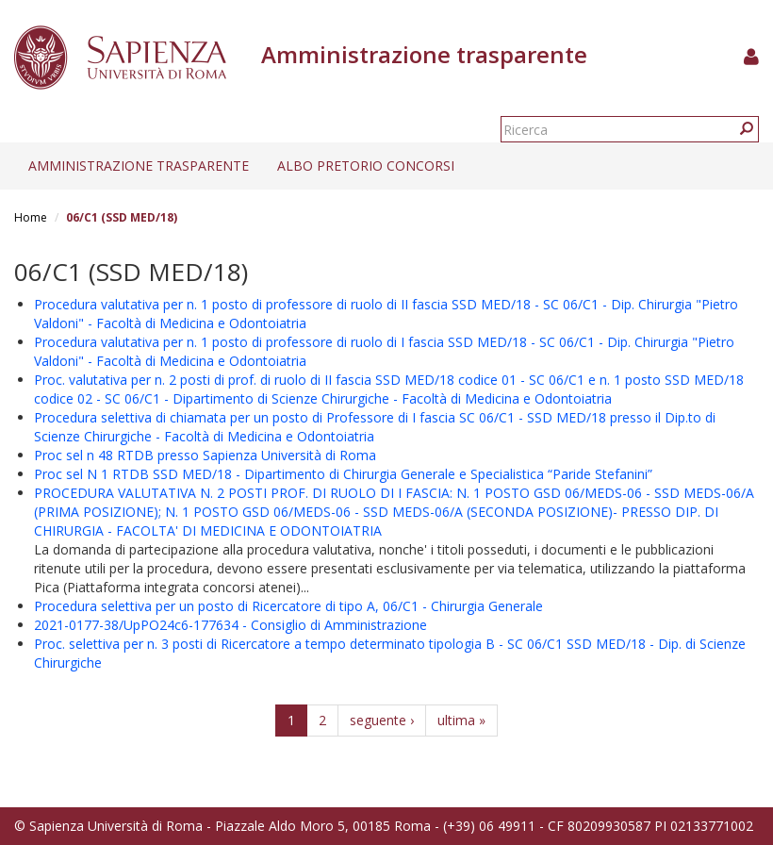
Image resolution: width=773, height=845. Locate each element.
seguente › (382, 720)
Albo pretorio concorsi (365, 165)
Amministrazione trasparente (138, 165)
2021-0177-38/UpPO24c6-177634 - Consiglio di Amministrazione (230, 625)
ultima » (461, 720)
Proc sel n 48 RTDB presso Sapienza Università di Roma (205, 455)
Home (30, 217)
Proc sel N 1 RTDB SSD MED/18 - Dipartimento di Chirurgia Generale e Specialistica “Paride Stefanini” (343, 474)
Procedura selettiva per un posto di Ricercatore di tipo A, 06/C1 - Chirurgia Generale (288, 606)
